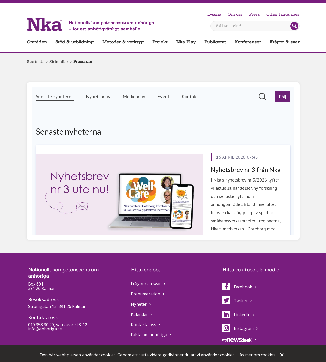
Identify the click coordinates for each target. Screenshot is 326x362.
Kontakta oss (143, 324)
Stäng (282, 355)
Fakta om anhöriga (149, 335)
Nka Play (186, 42)
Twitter (235, 300)
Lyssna (214, 14)
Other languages (283, 14)
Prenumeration (145, 294)
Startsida (36, 61)
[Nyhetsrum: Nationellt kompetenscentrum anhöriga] (163, 161)
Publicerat (215, 42)
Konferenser (248, 42)
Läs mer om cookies (256, 355)
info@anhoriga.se (45, 329)
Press (254, 14)
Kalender (139, 314)
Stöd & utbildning (74, 42)
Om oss (235, 14)
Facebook (237, 287)
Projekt (160, 42)
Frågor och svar (146, 284)
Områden (37, 42)
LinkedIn (236, 314)
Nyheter (139, 304)
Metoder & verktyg (123, 42)
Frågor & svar (285, 42)
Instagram (238, 328)
